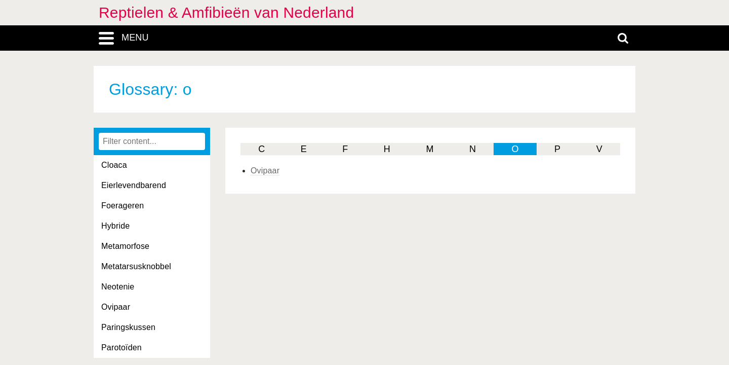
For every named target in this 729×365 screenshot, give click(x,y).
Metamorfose (125, 246)
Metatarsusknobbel (136, 266)
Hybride (115, 226)
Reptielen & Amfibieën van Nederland (226, 12)
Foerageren (122, 205)
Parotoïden (121, 347)
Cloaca (114, 165)
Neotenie (117, 286)
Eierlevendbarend (133, 185)
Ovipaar (115, 307)
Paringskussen (128, 327)
